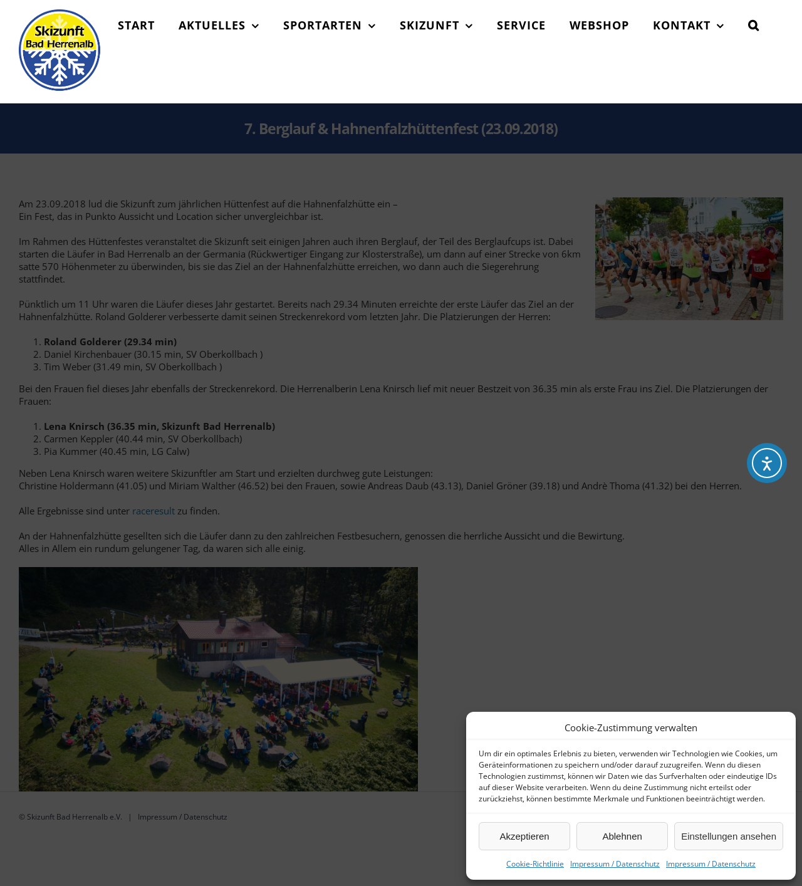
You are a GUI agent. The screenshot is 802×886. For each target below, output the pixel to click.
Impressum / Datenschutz (615, 863)
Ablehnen (622, 836)
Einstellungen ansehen (728, 836)
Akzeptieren (524, 836)
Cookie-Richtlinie (535, 863)
